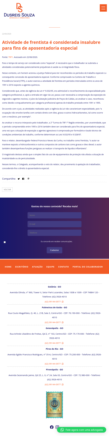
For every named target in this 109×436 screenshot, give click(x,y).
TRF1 (10, 57)
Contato (63, 257)
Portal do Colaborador (88, 257)
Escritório (21, 257)
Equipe (50, 257)
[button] (81, 430)
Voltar (7, 189)
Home (8, 257)
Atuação (37, 257)
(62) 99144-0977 (54, 292)
